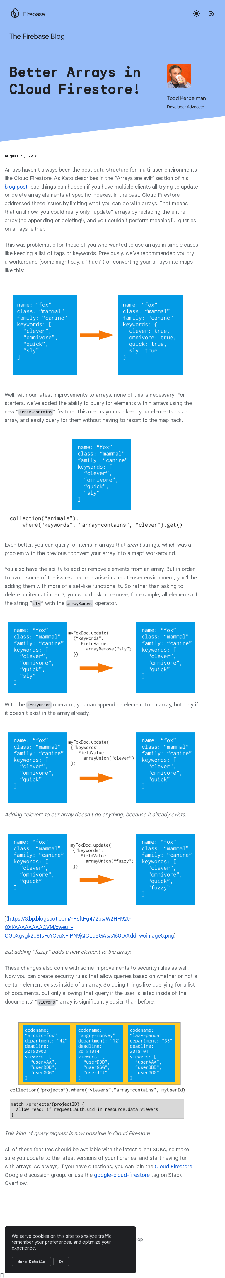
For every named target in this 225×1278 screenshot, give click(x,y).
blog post (16, 187)
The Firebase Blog (37, 36)
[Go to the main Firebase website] (15, 11)
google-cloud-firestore (122, 1175)
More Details (31, 1261)
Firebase (34, 14)
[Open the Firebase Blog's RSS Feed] (210, 14)
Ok (61, 1261)
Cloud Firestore (173, 1166)
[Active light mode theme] (196, 14)
